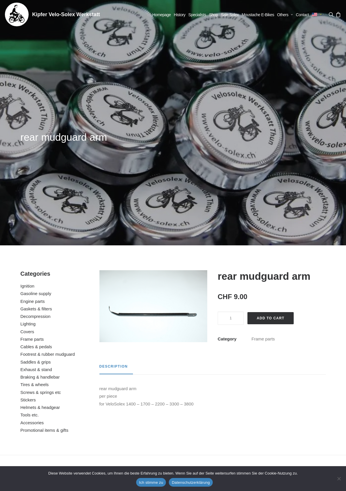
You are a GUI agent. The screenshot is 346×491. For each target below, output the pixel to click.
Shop (213, 14)
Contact (302, 14)
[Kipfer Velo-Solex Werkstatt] (17, 14)
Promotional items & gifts (45, 288)
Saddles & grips (36, 220)
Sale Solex (230, 14)
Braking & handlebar (40, 235)
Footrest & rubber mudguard (48, 212)
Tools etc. (30, 273)
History (179, 14)
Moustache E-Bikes (258, 14)
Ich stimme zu (151, 482)
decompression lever (297, 409)
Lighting (28, 182)
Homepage (161, 14)
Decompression (36, 175)
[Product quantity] (231, 177)
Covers (27, 190)
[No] (339, 478)
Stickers (28, 258)
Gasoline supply (36, 152)
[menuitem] (161, 14)
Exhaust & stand (36, 228)
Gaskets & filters (36, 167)
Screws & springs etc (41, 251)
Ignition (27, 144)
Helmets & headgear (40, 266)
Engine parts (33, 160)
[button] (332, 14)
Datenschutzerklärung (191, 482)
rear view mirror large (48, 409)
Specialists (197, 14)
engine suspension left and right (131, 409)
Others (285, 14)
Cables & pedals (36, 205)
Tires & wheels (35, 243)
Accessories (32, 281)
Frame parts (32, 197)
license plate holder (214, 409)
